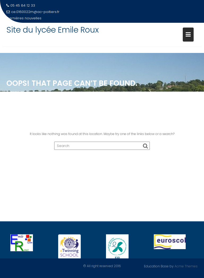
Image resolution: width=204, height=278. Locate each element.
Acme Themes (186, 266)
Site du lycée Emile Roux (52, 29)
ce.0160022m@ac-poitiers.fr (33, 11)
